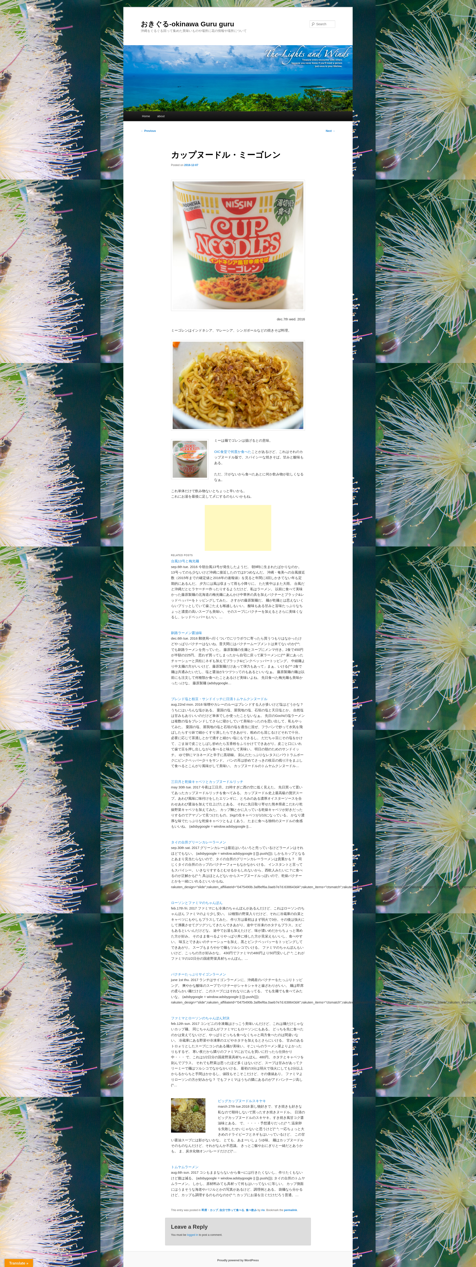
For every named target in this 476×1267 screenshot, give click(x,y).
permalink (290, 1210)
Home (146, 116)
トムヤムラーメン (185, 1167)
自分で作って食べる (231, 1210)
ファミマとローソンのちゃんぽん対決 (200, 1018)
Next (330, 131)
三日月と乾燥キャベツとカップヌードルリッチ (207, 782)
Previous (148, 131)
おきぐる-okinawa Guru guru (187, 24)
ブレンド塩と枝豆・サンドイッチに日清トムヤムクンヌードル (219, 699)
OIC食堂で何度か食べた (232, 452)
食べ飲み (251, 1210)
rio (263, 1210)
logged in (192, 1235)
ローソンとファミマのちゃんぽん (197, 903)
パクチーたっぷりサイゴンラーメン (198, 974)
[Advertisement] (238, 528)
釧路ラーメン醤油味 (186, 633)
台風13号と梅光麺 (185, 561)
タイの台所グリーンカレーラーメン (198, 842)
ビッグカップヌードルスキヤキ (242, 1101)
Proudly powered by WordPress (238, 1260)
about (161, 116)
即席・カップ (210, 1210)
